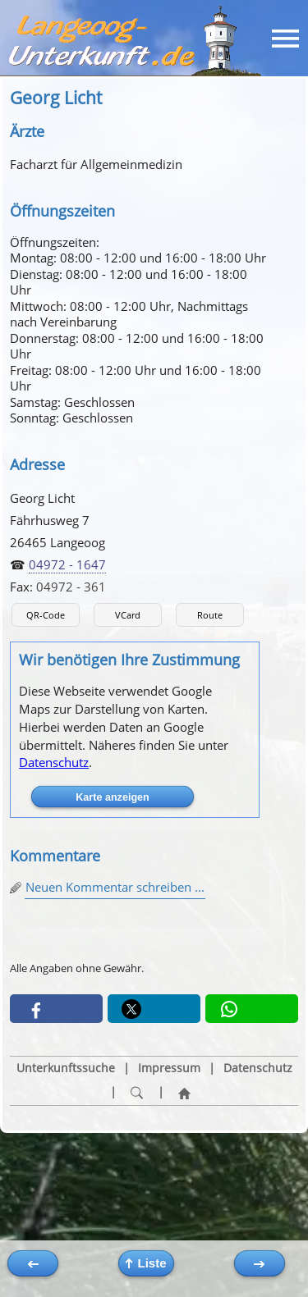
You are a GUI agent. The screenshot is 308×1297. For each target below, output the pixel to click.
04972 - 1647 (67, 564)
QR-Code (45, 615)
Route (210, 615)
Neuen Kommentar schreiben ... (115, 887)
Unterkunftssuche (65, 1068)
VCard (127, 615)
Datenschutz (54, 762)
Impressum (169, 1068)
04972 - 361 (71, 586)
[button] (56, 1008)
